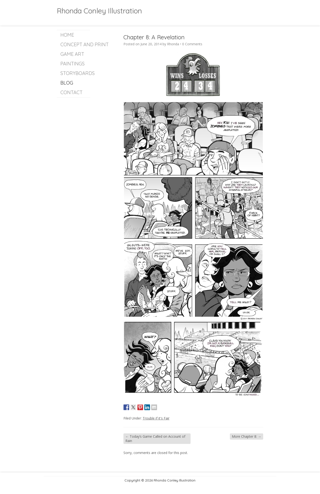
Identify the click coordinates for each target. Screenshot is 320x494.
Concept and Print (75, 44)
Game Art (72, 54)
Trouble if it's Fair (156, 418)
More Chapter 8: (246, 436)
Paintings (72, 64)
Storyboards (75, 73)
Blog (66, 83)
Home (67, 35)
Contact (71, 92)
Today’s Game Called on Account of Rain (155, 438)
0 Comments (192, 44)
